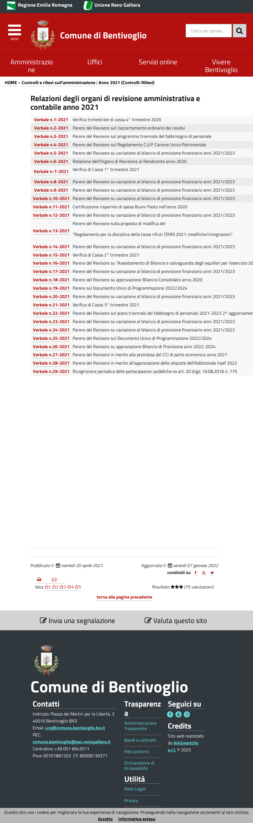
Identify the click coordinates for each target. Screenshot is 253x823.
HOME (11, 82)
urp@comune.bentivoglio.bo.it (75, 727)
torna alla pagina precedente (124, 597)
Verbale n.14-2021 (51, 246)
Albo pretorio (136, 751)
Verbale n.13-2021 (51, 230)
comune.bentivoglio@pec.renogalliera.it (72, 741)
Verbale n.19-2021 (51, 288)
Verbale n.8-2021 (51, 181)
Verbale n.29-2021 (51, 371)
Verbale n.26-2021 (51, 346)
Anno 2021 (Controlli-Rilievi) (126, 82)
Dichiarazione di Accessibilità (139, 765)
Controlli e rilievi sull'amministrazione (58, 82)
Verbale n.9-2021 (51, 190)
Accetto (105, 818)
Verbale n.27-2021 (51, 354)
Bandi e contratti (140, 740)
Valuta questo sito (176, 620)
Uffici (94, 61)
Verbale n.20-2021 (51, 296)
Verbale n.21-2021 (51, 304)
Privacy (131, 800)
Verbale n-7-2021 (51, 171)
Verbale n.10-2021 (51, 198)
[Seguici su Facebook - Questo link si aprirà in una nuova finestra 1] (170, 714)
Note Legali (135, 789)
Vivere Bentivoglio (221, 65)
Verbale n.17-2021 (51, 271)
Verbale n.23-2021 (51, 321)
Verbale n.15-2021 (51, 254)
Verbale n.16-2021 (51, 263)
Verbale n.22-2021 (51, 313)
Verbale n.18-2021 (51, 279)
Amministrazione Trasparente (140, 726)
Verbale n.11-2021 (51, 206)
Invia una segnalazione (77, 620)
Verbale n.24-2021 (51, 329)
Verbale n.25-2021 (51, 338)
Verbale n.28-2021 (51, 363)
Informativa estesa (136, 818)
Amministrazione (31, 65)
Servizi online (158, 61)
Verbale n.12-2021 (51, 215)
